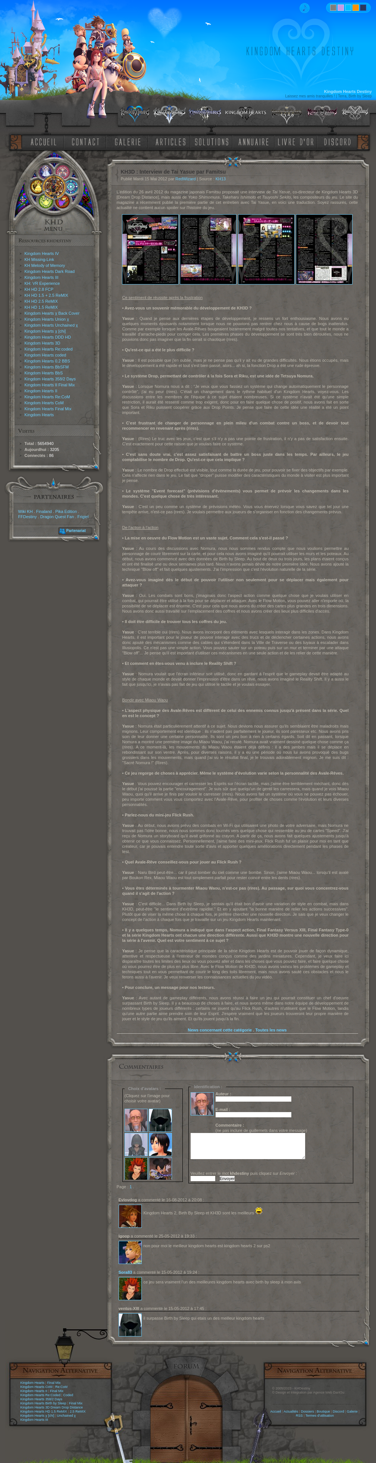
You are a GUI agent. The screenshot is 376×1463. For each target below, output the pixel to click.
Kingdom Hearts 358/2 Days (50, 379)
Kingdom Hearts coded (45, 355)
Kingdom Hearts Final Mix (48, 409)
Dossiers (307, 1411)
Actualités (290, 1411)
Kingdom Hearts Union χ (47, 319)
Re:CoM (61, 1387)
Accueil (275, 1411)
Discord (338, 1411)
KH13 (221, 179)
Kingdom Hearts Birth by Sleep (43, 1403)
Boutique (323, 1411)
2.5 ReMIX (78, 1411)
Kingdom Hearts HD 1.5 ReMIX (44, 1411)
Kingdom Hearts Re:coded (49, 349)
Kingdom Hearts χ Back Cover (52, 313)
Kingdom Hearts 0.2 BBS (47, 361)
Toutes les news (270, 1030)
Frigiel (82, 516)
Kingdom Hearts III (42, 277)
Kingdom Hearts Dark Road (50, 271)
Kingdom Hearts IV (42, 253)
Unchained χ (66, 1415)
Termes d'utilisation (320, 1415)
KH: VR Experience (42, 283)
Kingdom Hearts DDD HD (48, 337)
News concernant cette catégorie (220, 1030)
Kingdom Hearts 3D (42, 343)
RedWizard (185, 179)
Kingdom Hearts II (41, 391)
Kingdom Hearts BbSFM (47, 367)
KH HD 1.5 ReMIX (41, 307)
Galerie (352, 1411)
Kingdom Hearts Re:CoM (47, 397)
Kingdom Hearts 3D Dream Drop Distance (52, 1407)
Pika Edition (66, 511)
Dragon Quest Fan (57, 516)
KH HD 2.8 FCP (39, 289)
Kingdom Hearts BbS (44, 373)
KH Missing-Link (39, 259)
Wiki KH (25, 511)
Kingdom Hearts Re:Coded (41, 1395)
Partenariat (76, 531)
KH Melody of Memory (45, 265)
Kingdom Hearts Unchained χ (51, 325)
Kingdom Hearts (39, 415)
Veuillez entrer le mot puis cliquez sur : (244, 1173)
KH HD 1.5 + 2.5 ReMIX (46, 295)
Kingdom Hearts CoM (44, 403)
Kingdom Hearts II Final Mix (50, 385)
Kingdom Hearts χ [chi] (45, 331)
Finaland (44, 511)
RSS (299, 1415)
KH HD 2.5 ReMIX (41, 301)
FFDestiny (27, 516)
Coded (68, 1395)
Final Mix (53, 1383)
